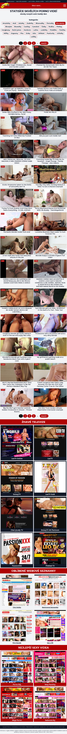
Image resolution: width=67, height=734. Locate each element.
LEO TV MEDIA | (22, 727)
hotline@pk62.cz (15, 727)
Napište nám (36, 727)
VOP (47, 727)
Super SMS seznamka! (21, 1)
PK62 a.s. (9, 727)
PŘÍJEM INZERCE (29, 727)
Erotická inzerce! (10, 1)
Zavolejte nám (43, 727)
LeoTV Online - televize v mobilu (36, 1)
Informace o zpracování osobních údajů (56, 727)
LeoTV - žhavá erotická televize (53, 1)
